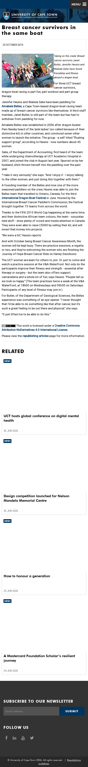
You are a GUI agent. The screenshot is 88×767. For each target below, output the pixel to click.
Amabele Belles (12, 106)
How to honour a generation (27, 576)
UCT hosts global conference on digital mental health (41, 418)
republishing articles (36, 336)
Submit (71, 711)
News (7, 361)
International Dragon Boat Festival (24, 198)
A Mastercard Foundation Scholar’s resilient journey (39, 658)
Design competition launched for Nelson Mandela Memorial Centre (36, 498)
